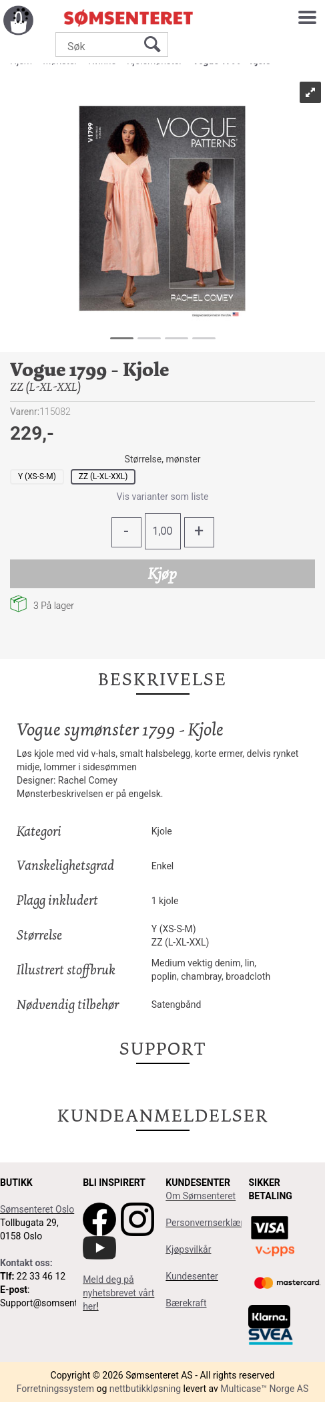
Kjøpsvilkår (188, 1249)
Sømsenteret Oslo (37, 1209)
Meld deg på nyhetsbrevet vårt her (118, 1293)
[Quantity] (163, 531)
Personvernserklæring (211, 1222)
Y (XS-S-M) (37, 476)
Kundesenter (192, 1276)
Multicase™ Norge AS (264, 1388)
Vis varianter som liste (162, 496)
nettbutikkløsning (145, 1388)
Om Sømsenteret (201, 1196)
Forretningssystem (55, 1388)
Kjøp (162, 573)
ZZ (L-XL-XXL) (103, 476)
